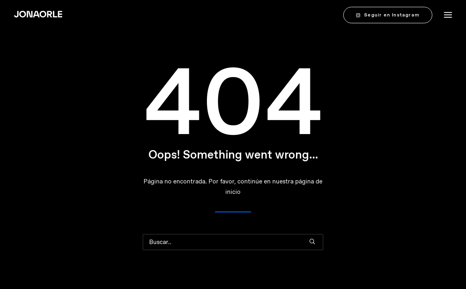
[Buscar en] (233, 242)
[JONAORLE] (38, 15)
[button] (312, 241)
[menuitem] (389, 15)
